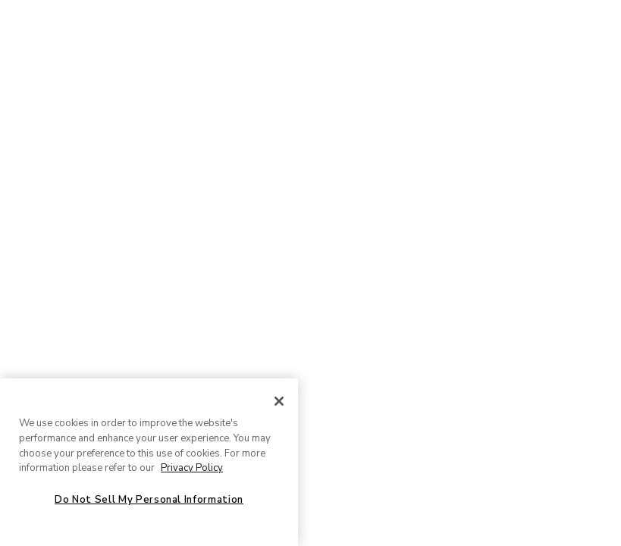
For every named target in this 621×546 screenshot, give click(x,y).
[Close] (279, 401)
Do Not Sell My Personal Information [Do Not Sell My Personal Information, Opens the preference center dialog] (149, 500)
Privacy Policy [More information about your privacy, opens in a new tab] (192, 468)
